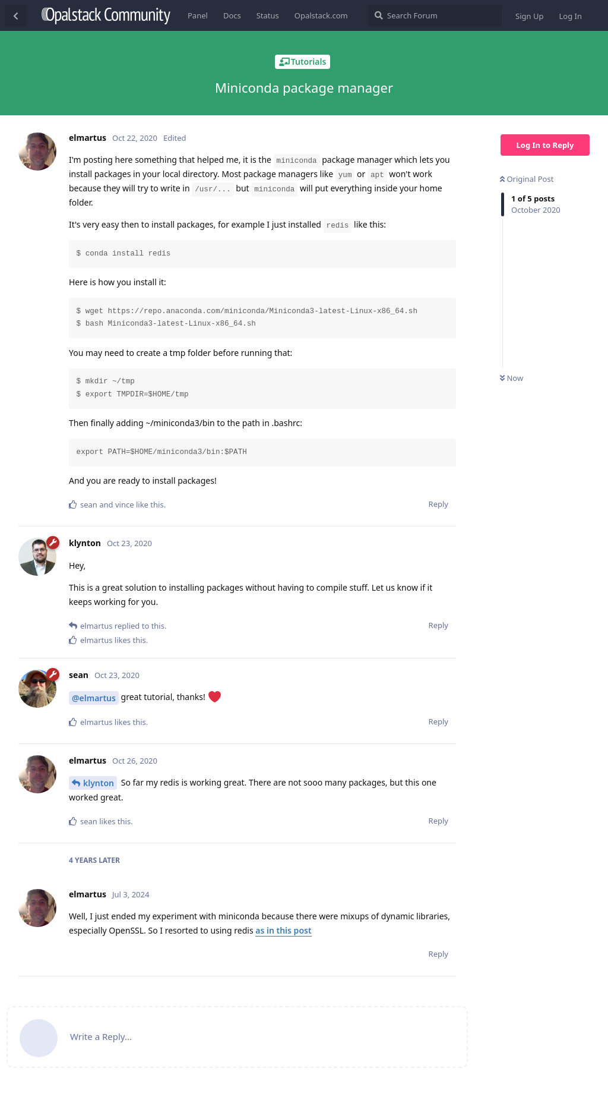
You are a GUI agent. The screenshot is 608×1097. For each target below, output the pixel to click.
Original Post (526, 179)
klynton (98, 783)
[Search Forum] (435, 15)
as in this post (283, 930)
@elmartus (94, 698)
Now (511, 378)
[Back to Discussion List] (15, 15)
